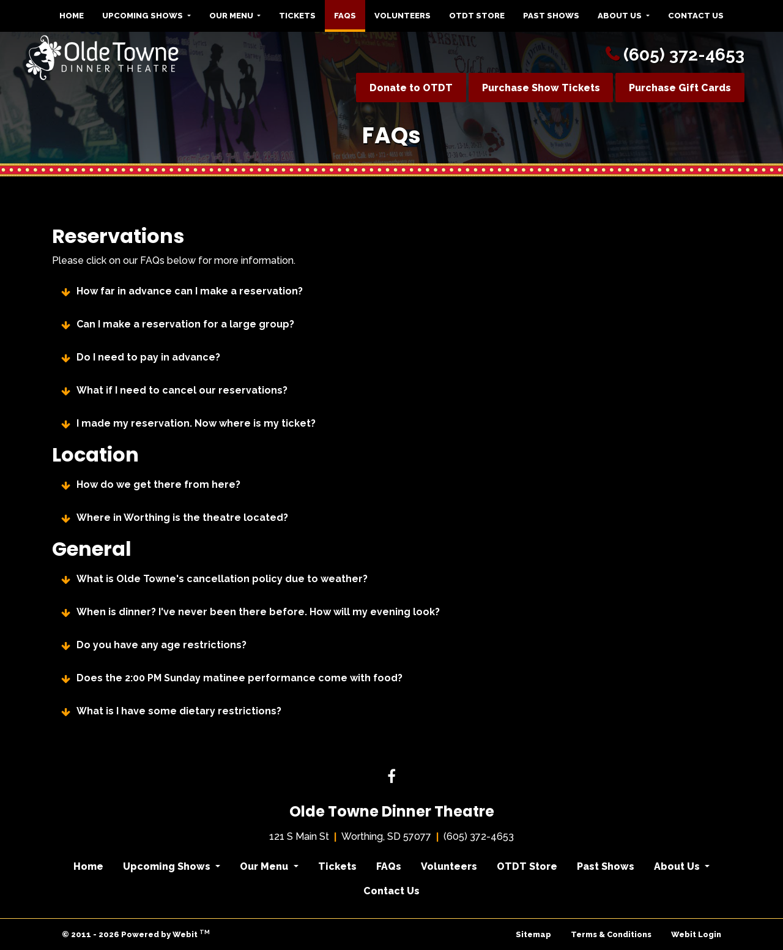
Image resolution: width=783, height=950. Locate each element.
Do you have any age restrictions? (161, 645)
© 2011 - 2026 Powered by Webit (136, 934)
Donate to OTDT (411, 88)
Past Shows (551, 15)
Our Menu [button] (232, 15)
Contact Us (696, 15)
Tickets (297, 15)
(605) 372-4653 (683, 55)
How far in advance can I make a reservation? (189, 291)
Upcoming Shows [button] (143, 15)
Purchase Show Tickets (541, 88)
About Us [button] (621, 15)
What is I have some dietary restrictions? (178, 711)
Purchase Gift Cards (680, 88)
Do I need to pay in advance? (148, 357)
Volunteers (402, 15)
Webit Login (696, 934)
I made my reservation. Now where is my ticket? (196, 423)
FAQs (349, 12)
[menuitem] (71, 16)
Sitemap (533, 934)
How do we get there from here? (158, 485)
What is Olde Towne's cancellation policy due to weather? (222, 579)
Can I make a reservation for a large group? (185, 324)
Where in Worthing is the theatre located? (182, 518)
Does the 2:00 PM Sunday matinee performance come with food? (239, 678)
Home (71, 15)
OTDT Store (477, 15)
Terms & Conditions (611, 934)
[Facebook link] (391, 777)
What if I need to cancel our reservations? (182, 390)
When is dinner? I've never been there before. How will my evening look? (258, 612)
